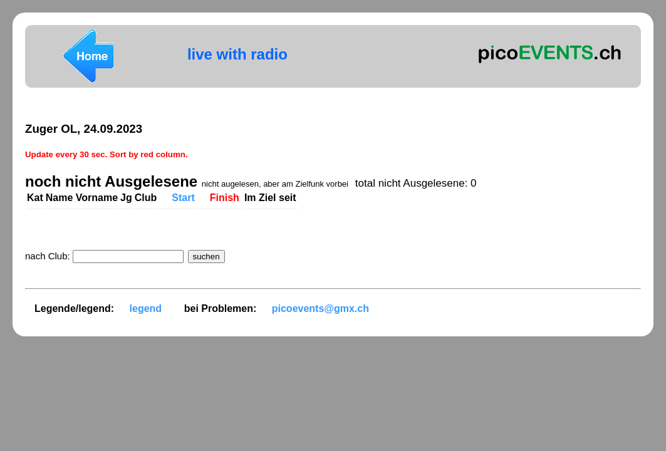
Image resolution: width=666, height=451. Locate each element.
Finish (224, 197)
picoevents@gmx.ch (320, 308)
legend (146, 308)
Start (183, 197)
